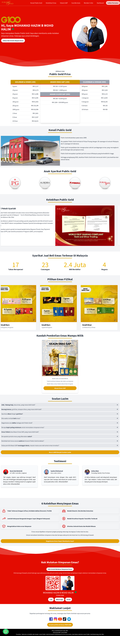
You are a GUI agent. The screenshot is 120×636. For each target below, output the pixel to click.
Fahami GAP (64, 3)
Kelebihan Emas (51, 3)
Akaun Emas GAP (60, 388)
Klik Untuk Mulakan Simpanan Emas (60, 569)
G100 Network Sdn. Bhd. (61, 630)
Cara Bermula (75, 3)
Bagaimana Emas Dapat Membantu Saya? (60, 541)
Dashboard (100, 3)
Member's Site (88, 3)
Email (68, 599)
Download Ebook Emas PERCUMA (60, 625)
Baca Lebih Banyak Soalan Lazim (60, 452)
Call (51, 599)
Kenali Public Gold (36, 3)
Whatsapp (59, 599)
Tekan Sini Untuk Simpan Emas (13, 40)
